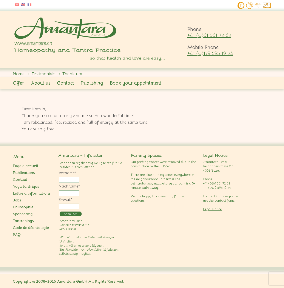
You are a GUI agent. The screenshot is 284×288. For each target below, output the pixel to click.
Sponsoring (23, 214)
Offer (18, 83)
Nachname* (69, 186)
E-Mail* (65, 199)
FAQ (17, 234)
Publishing (92, 83)
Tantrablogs (23, 220)
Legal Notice (212, 209)
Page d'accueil (25, 165)
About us (40, 83)
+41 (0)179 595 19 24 (210, 53)
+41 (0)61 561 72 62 (209, 35)
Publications (24, 172)
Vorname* (67, 173)
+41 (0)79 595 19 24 (217, 188)
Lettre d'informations (32, 193)
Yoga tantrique (26, 186)
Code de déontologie (31, 227)
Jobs (17, 200)
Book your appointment (135, 83)
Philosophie (23, 207)
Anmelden (70, 214)
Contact (65, 83)
